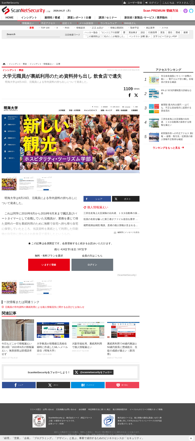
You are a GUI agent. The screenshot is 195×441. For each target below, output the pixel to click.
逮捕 (185, 32)
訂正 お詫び (98, 27)
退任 (170, 32)
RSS (67, 27)
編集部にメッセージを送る (129, 232)
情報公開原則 (116, 27)
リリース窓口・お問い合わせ (42, 409)
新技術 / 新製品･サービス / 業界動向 (146, 17)
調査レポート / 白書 (79, 17)
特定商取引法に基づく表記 (99, 409)
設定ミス (67, 23)
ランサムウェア (108, 23)
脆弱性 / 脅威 (52, 17)
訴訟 (143, 32)
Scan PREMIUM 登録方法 (160, 10)
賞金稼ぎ (133, 32)
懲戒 (178, 32)
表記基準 (150, 27)
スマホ (165, 27)
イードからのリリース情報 (141, 409)
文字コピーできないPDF (165, 36)
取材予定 (134, 27)
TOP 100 (45, 27)
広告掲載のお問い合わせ (66, 409)
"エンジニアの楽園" (110, 32)
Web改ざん (130, 23)
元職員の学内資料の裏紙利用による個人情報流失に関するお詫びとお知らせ (44, 307)
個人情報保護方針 (120, 409)
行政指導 (152, 32)
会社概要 (82, 409)
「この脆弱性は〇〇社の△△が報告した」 (105, 36)
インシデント (29, 17)
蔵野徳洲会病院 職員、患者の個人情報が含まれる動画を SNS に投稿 (120, 225)
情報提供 (80, 27)
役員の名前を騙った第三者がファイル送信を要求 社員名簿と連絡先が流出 (122, 219)
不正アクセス (48, 23)
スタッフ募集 (157, 409)
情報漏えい (28, 23)
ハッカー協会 (91, 32)
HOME (10, 17)
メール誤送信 (86, 23)
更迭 (162, 32)
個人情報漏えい (97, 207)
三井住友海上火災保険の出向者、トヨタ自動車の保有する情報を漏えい (121, 213)
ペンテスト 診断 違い (139, 36)
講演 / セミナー (108, 17)
